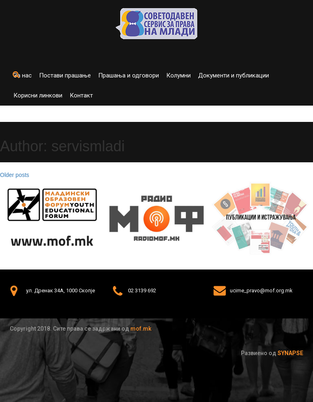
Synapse (290, 353)
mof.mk (140, 328)
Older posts (14, 175)
